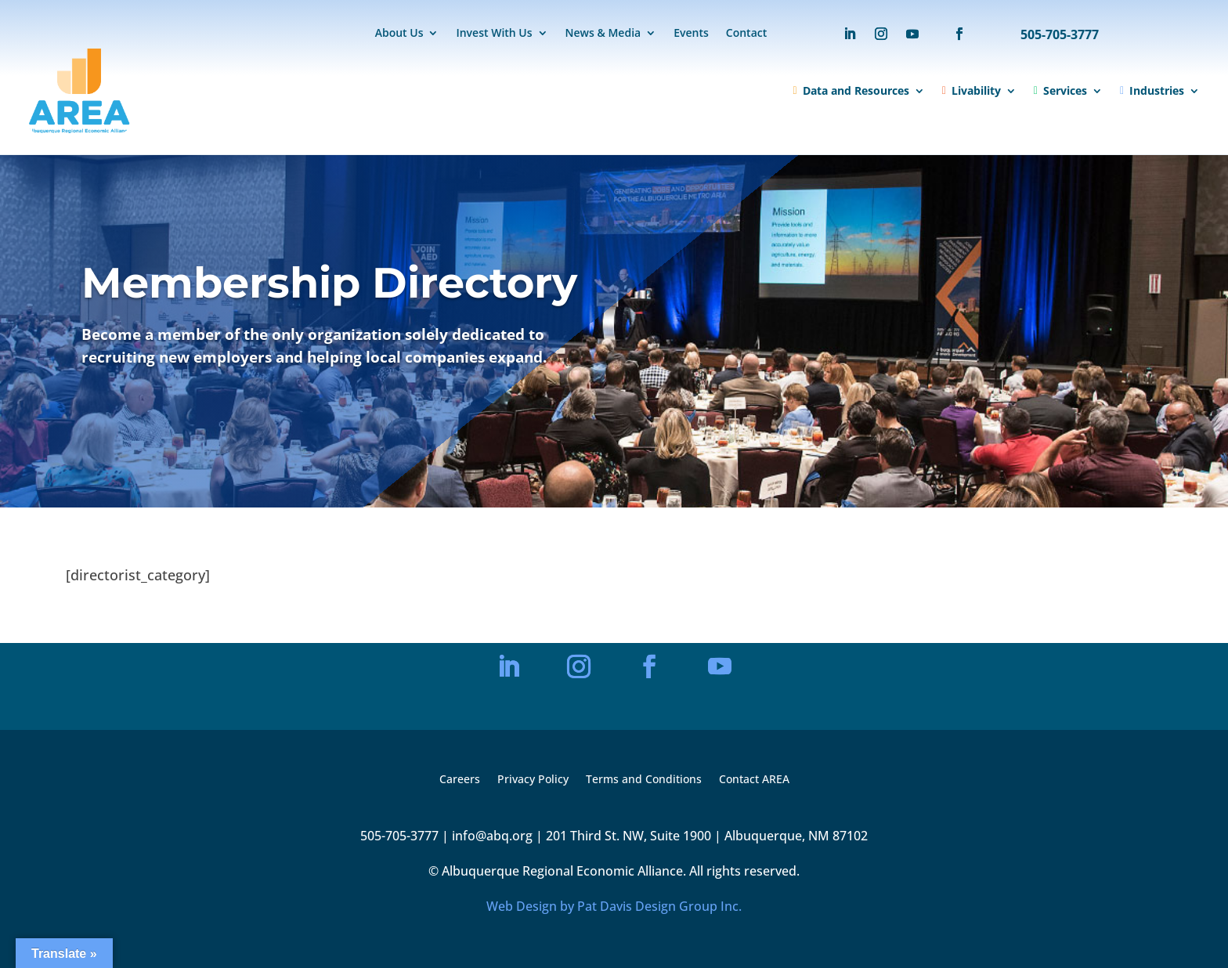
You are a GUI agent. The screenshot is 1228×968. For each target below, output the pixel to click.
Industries (1152, 90)
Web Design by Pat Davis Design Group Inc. (614, 906)
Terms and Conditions (644, 780)
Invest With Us (494, 33)
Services (1060, 90)
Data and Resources (851, 90)
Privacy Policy (533, 780)
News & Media (603, 33)
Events (691, 33)
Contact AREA (754, 780)
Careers (459, 780)
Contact (746, 33)
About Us (399, 33)
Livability (971, 90)
